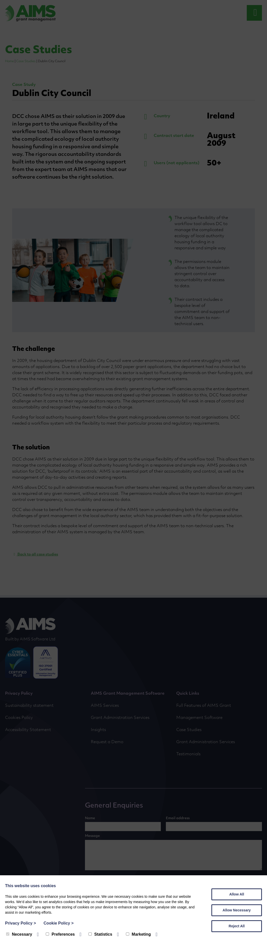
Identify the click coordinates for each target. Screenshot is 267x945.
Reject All (236, 926)
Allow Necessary (237, 910)
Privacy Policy (20, 923)
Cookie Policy (58, 923)
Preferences (60, 934)
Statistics (100, 934)
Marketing (138, 934)
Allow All (236, 894)
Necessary (19, 934)
